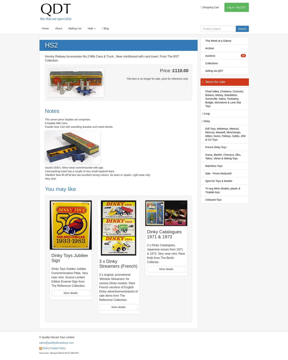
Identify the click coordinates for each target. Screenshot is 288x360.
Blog (105, 28)
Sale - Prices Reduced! (218, 173)
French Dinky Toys (215, 147)
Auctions (225, 55)
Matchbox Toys (213, 165)
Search (242, 28)
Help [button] (92, 28)
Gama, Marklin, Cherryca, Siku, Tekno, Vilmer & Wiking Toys (223, 156)
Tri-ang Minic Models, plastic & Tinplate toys (222, 190)
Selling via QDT (214, 70)
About (58, 28)
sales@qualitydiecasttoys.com (56, 342)
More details (71, 293)
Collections (211, 63)
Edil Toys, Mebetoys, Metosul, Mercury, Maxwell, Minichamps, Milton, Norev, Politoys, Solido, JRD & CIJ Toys (225, 134)
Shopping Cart (210, 7)
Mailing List (74, 28)
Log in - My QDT (236, 7)
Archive (209, 48)
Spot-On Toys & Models (218, 181)
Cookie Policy (58, 348)
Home (45, 28)
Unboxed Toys (213, 199)
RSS (45, 348)
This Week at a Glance (218, 40)
